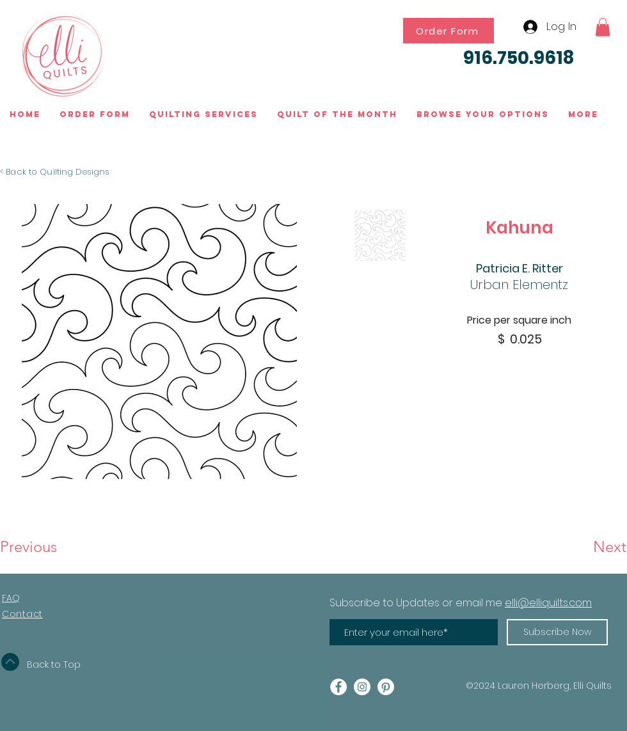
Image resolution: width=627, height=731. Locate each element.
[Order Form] (448, 30)
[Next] (580, 547)
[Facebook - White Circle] (338, 687)
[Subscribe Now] (557, 632)
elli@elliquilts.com (548, 602)
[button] (602, 27)
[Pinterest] (385, 687)
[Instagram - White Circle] (362, 687)
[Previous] (42, 547)
